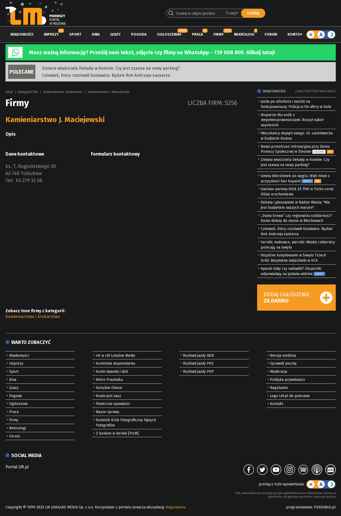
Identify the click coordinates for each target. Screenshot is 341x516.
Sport (75, 34)
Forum (271, 34)
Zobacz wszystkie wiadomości (315, 91)
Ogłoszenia (168, 34)
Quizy (115, 34)
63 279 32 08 (29, 180)
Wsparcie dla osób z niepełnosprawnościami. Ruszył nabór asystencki (292, 120)
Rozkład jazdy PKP (198, 371)
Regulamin (279, 388)
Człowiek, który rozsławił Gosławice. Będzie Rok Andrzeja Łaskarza (106, 75)
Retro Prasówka (109, 379)
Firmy (218, 34)
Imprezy (51, 34)
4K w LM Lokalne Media (115, 355)
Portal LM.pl (17, 466)
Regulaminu (176, 507)
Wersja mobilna (283, 355)
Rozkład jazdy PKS (198, 363)
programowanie (299, 507)
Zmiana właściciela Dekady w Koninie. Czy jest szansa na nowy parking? (111, 68)
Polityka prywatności (287, 379)
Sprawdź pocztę (283, 363)
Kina (96, 34)
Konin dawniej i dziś (112, 371)
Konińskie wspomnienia (115, 363)
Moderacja (278, 371)
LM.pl (9, 92)
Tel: (9, 180)
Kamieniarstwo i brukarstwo (63, 92)
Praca (197, 34)
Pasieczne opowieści (113, 404)
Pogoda (139, 34)
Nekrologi (244, 34)
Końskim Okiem (109, 388)
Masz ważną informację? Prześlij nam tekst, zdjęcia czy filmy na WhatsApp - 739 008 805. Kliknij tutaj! (152, 52)
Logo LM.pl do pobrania (290, 396)
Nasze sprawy (107, 412)
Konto (294, 34)
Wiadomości (21, 34)
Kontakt (276, 404)
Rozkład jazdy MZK (198, 355)
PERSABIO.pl (325, 507)
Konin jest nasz (108, 396)
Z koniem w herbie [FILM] (117, 433)
